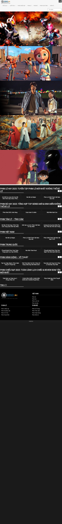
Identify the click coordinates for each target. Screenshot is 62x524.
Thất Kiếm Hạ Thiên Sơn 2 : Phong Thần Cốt (10, 279)
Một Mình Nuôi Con (52, 212)
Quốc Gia (12, 6)
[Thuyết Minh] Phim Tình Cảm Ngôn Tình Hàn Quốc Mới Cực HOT (52, 251)
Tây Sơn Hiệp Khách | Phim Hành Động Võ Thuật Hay (10, 263)
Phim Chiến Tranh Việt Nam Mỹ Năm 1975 (52, 238)
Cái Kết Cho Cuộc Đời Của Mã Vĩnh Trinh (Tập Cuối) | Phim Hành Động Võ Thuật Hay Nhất (10, 197)
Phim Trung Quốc (9, 245)
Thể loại (5, 6)
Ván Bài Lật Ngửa (31, 197)
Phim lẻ (29, 5)
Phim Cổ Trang (36, 308)
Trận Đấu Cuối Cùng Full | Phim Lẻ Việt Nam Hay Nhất (52, 263)
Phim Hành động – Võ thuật (14, 257)
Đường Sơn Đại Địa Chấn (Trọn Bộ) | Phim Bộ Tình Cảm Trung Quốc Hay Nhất (52, 225)
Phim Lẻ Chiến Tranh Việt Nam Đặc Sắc (52, 197)
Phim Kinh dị (35, 315)
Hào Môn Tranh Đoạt (31, 250)
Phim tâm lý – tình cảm (11, 219)
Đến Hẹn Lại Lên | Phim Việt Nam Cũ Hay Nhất (31, 225)
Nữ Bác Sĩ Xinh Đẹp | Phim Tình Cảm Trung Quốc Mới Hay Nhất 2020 (10, 225)
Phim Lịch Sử (35, 301)
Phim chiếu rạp (21, 5)
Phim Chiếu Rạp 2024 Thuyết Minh (52, 279)
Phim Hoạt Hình (44, 5)
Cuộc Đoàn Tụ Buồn (31, 212)
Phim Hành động (36, 313)
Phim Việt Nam (7, 232)
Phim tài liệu (35, 303)
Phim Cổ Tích (4, 313)
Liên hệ (52, 5)
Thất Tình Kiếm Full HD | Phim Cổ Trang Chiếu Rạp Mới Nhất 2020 (31, 263)
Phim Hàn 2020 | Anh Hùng (10, 212)
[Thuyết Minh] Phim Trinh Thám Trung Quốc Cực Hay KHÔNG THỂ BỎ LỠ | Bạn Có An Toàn (10, 251)
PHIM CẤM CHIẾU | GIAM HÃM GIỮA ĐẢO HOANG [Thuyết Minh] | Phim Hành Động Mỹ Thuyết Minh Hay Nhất (31, 279)
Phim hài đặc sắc (5, 310)
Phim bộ (36, 5)
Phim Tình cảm (36, 310)
